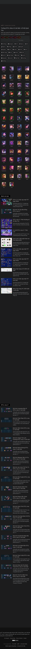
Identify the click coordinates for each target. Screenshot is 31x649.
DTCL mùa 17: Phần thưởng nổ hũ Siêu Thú (21, 220)
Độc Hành (17, 55)
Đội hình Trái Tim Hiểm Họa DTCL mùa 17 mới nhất (20, 575)
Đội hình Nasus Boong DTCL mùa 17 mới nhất (20, 448)
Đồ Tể (16, 43)
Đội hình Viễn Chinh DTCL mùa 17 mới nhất (21, 428)
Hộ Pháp (9, 46)
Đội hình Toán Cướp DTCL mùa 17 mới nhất (21, 556)
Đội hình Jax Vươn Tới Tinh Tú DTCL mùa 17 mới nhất (21, 468)
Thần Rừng (24, 58)
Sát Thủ (20, 49)
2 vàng (7, 37)
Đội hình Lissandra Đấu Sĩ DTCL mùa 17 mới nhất (20, 409)
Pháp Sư (3, 46)
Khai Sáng (4, 60)
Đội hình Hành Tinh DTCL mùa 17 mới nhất (21, 507)
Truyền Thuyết (10, 55)
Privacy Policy (12, 638)
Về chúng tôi (6, 638)
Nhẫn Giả (22, 52)
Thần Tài (3, 55)
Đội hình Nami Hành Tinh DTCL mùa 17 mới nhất (21, 526)
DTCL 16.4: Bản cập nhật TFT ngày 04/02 (21, 259)
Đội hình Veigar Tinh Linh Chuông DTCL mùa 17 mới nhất (21, 438)
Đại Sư (26, 49)
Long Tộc (23, 55)
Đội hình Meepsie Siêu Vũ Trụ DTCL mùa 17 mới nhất (21, 458)
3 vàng (11, 37)
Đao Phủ (15, 46)
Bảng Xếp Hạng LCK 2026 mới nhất (21, 269)
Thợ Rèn (15, 49)
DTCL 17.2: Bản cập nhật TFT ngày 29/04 (21, 200)
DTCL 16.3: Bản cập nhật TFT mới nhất (21, 279)
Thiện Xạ (21, 43)
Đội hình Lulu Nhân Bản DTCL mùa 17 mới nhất (21, 546)
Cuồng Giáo (4, 58)
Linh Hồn (16, 52)
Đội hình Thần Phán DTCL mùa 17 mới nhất (21, 419)
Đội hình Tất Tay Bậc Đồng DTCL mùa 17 (20, 210)
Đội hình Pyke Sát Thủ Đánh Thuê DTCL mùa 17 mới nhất (20, 565)
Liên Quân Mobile (23, 643)
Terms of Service (19, 638)
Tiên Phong (4, 43)
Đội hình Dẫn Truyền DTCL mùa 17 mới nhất (21, 477)
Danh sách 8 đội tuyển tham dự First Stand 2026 (21, 239)
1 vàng (3, 37)
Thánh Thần (17, 58)
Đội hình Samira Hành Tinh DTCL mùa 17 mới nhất (20, 487)
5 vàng (19, 37)
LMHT (18, 643)
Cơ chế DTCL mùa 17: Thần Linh (20, 231)
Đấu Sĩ (9, 49)
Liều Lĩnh (10, 58)
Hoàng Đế (21, 46)
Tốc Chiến (14, 643)
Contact (25, 638)
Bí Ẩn (27, 43)
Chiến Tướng (4, 52)
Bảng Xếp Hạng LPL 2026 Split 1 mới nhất (21, 289)
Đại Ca (10, 52)
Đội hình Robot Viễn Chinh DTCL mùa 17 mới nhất (20, 497)
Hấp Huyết (11, 43)
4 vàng (15, 37)
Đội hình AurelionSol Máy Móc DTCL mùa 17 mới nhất (21, 536)
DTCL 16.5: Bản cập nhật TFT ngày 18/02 (21, 249)
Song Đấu (4, 49)
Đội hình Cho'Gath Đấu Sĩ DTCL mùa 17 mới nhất (21, 517)
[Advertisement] (15, 352)
